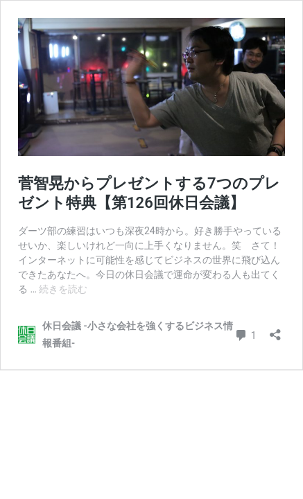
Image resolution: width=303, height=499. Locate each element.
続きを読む (63, 289)
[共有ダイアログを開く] (275, 330)
